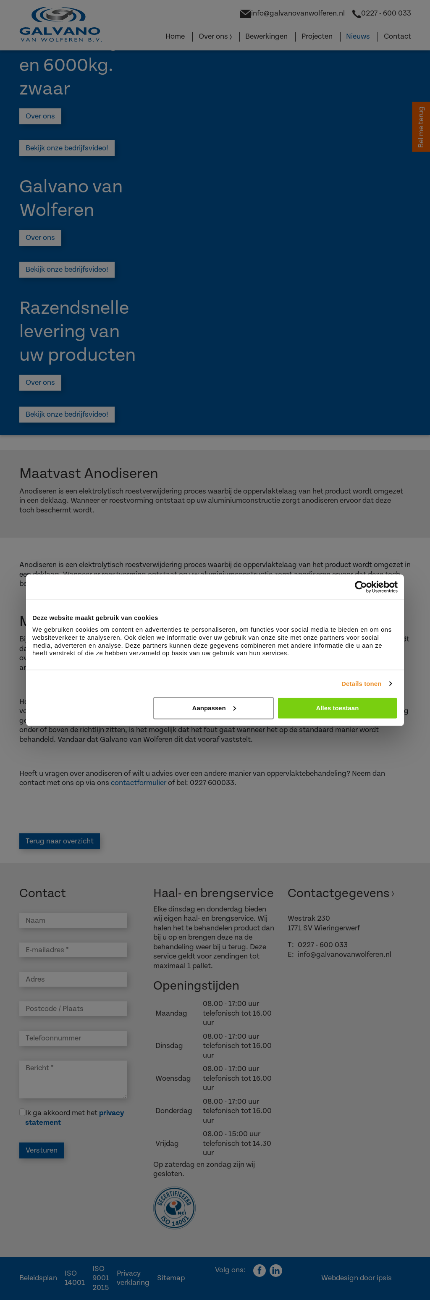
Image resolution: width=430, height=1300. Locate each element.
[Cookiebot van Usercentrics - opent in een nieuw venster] (361, 586)
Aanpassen (214, 707)
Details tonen (361, 683)
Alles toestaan (337, 707)
